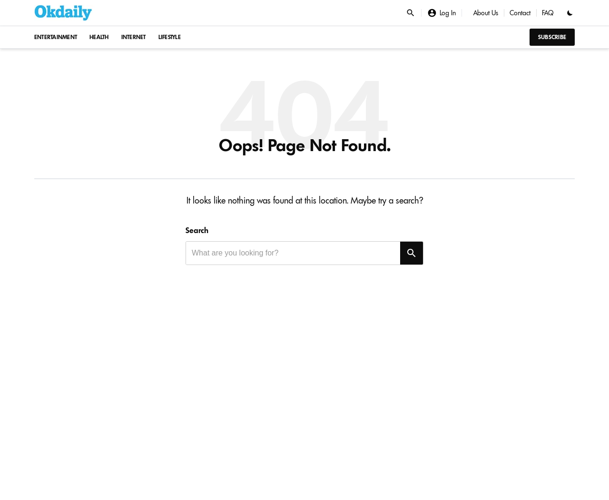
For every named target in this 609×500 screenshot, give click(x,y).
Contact (520, 13)
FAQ (548, 13)
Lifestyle (169, 37)
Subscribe (552, 37)
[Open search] (410, 13)
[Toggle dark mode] (570, 13)
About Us (485, 13)
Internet (133, 37)
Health (99, 37)
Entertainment (55, 37)
